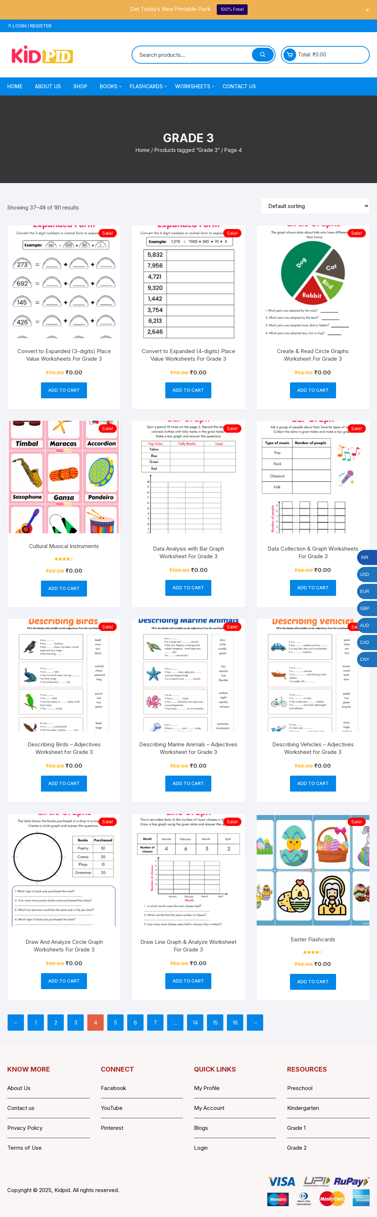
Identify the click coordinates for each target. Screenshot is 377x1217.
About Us (48, 86)
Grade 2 (297, 1147)
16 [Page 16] (235, 1022)
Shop (80, 86)
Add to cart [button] (64, 390)
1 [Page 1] (36, 1022)
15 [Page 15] (215, 1022)
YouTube (112, 1107)
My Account (209, 1107)
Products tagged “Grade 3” (187, 150)
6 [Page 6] (135, 1022)
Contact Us (239, 86)
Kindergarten (303, 1107)
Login (201, 1147)
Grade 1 (296, 1127)
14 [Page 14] (195, 1022)
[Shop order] (315, 206)
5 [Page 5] (115, 1022)
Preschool (299, 1088)
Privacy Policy (24, 1127)
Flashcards (149, 86)
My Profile (207, 1088)
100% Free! (232, 9)
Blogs (201, 1127)
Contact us (20, 1107)
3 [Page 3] (75, 1022)
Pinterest (112, 1127)
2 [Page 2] (55, 1022)
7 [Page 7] (155, 1022)
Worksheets (195, 86)
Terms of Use (24, 1147)
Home (14, 86)
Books (111, 86)
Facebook (113, 1088)
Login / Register (29, 26)
